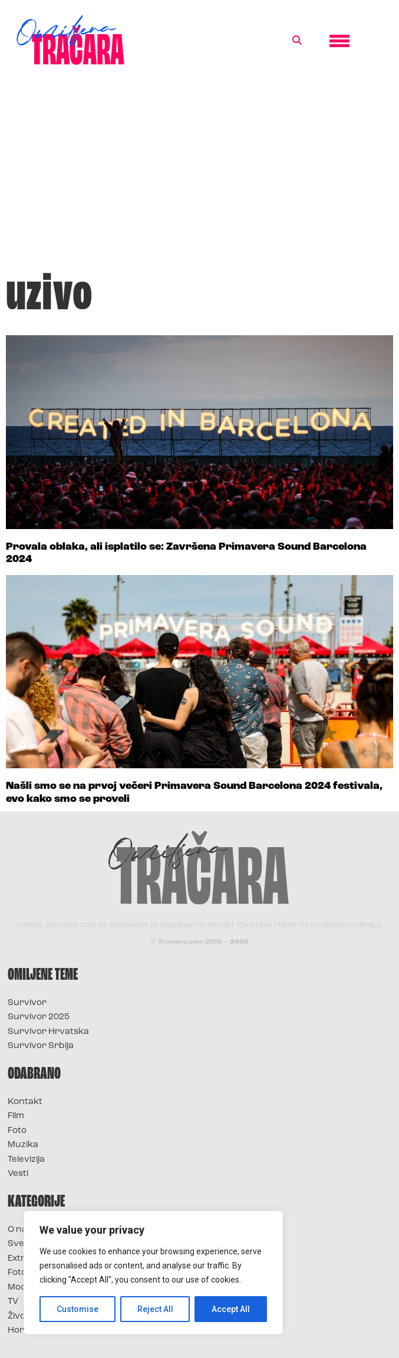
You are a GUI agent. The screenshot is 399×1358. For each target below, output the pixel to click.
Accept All (231, 1309)
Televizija (26, 1159)
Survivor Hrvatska (48, 1031)
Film (16, 1116)
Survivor (27, 1003)
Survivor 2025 (39, 1017)
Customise (77, 1309)
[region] (153, 1272)
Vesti (18, 1173)
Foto (17, 1130)
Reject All (155, 1309)
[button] (297, 40)
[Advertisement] (199, 173)
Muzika (23, 1145)
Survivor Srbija (41, 1046)
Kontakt (25, 1102)
